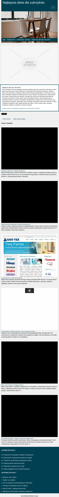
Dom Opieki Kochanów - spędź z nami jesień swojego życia (17, 438)
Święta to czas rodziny (9, 477)
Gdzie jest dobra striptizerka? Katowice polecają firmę (15, 224)
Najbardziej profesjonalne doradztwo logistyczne (17, 491)
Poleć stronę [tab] (6, 119)
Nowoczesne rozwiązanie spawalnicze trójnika (18, 457)
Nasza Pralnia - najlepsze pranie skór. (14, 488)
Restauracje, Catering (23, 39)
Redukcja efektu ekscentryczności (14, 463)
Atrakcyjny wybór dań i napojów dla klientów (13, 171)
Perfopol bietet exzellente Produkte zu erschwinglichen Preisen (18, 331)
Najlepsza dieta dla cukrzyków (41, 39)
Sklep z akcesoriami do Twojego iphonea (12, 385)
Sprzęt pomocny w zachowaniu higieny (11, 278)
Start (4, 39)
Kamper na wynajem (9, 480)
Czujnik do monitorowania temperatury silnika (17, 460)
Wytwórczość (11, 39)
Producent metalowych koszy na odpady (15, 485)
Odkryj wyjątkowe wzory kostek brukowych (17, 469)
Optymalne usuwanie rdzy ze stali (14, 466)
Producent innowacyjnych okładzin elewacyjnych (18, 455)
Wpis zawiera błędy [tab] (19, 119)
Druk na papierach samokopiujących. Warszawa (17, 483)
